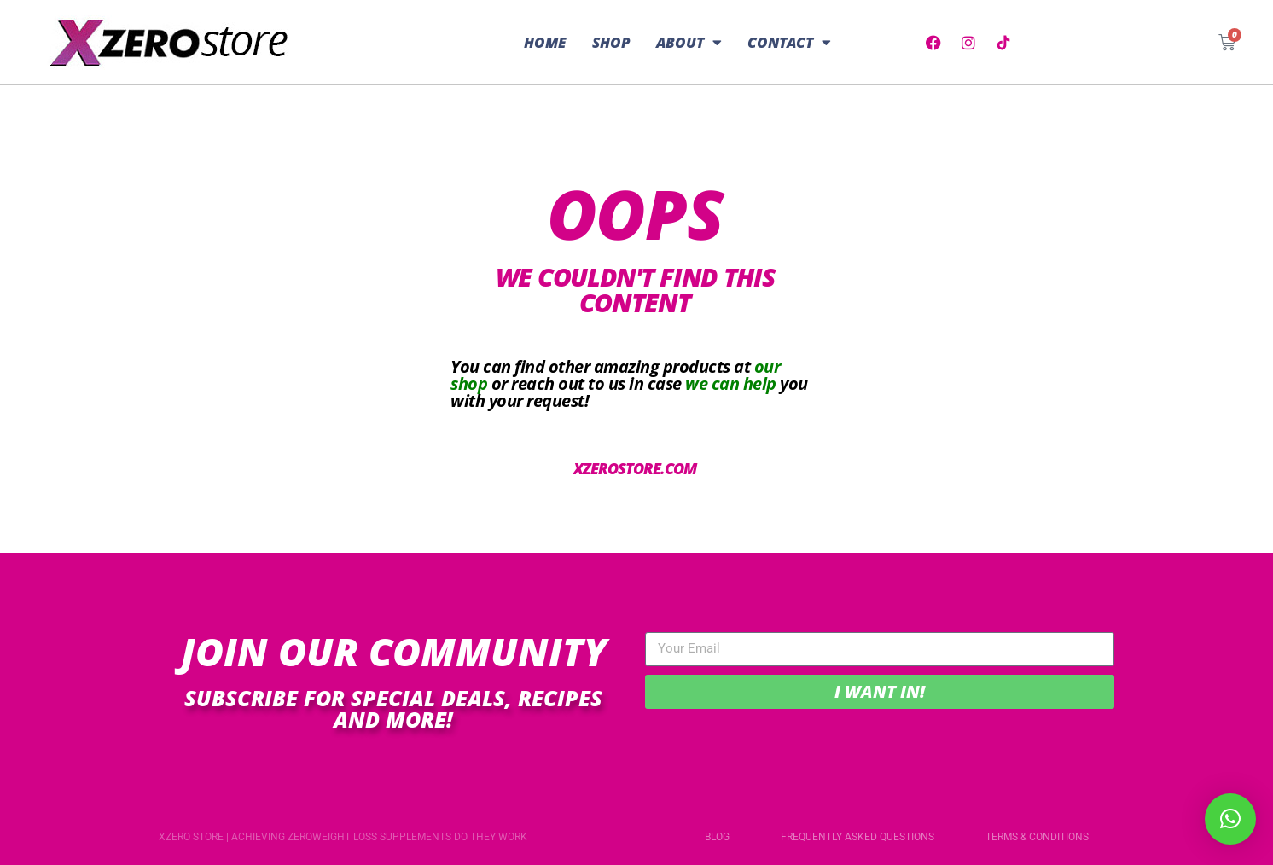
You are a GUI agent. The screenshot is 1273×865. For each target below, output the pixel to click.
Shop (611, 42)
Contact (789, 42)
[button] (1230, 819)
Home (545, 42)
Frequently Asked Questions (857, 837)
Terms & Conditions (1037, 837)
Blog (717, 837)
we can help (730, 383)
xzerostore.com (634, 468)
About (689, 42)
